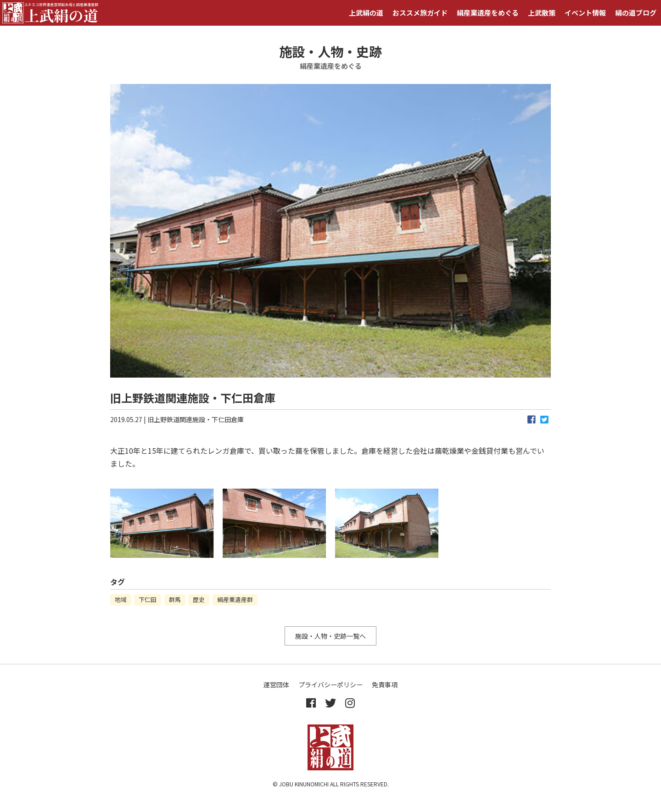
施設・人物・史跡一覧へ (330, 635)
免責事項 (385, 684)
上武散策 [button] (541, 12)
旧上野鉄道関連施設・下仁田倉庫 (195, 419)
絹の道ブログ (635, 12)
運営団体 (276, 684)
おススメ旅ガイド (420, 12)
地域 (121, 599)
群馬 (175, 599)
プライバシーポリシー (330, 684)
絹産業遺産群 (235, 599)
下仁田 (148, 599)
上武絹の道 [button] (366, 12)
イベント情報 (585, 12)
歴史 (199, 599)
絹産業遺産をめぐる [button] (488, 12)
